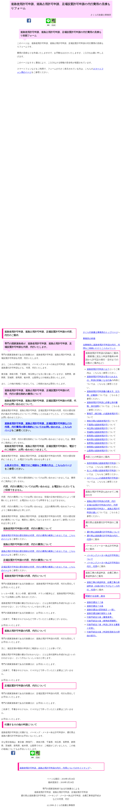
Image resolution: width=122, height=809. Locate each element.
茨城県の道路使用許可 (97, 432)
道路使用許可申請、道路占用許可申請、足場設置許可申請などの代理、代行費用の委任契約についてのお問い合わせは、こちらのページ (38, 427)
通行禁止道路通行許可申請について (103, 532)
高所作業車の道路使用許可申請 (101, 463)
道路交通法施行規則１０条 (99, 613)
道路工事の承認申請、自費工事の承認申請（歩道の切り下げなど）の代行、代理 (103, 586)
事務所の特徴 (89, 338)
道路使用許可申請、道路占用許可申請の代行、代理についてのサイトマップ (55, 768)
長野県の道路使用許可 (97, 443)
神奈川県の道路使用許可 (98, 421)
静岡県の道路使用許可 (97, 447)
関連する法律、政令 (95, 596)
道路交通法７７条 (95, 602)
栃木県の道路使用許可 (97, 439)
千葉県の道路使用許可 (97, 425)
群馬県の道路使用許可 (97, 436)
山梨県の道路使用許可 (97, 451)
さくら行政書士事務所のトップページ (100, 332)
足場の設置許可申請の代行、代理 (102, 505)
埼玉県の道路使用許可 (97, 428)
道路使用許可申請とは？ (98, 369)
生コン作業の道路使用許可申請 (101, 470)
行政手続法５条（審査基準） (100, 617)
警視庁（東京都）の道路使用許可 (102, 414)
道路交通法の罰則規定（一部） (101, 610)
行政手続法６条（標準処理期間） (102, 621)
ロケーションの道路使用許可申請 (102, 478)
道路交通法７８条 (95, 606)
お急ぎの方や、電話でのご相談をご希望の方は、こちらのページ (38, 465)
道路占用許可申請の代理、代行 (101, 501)
